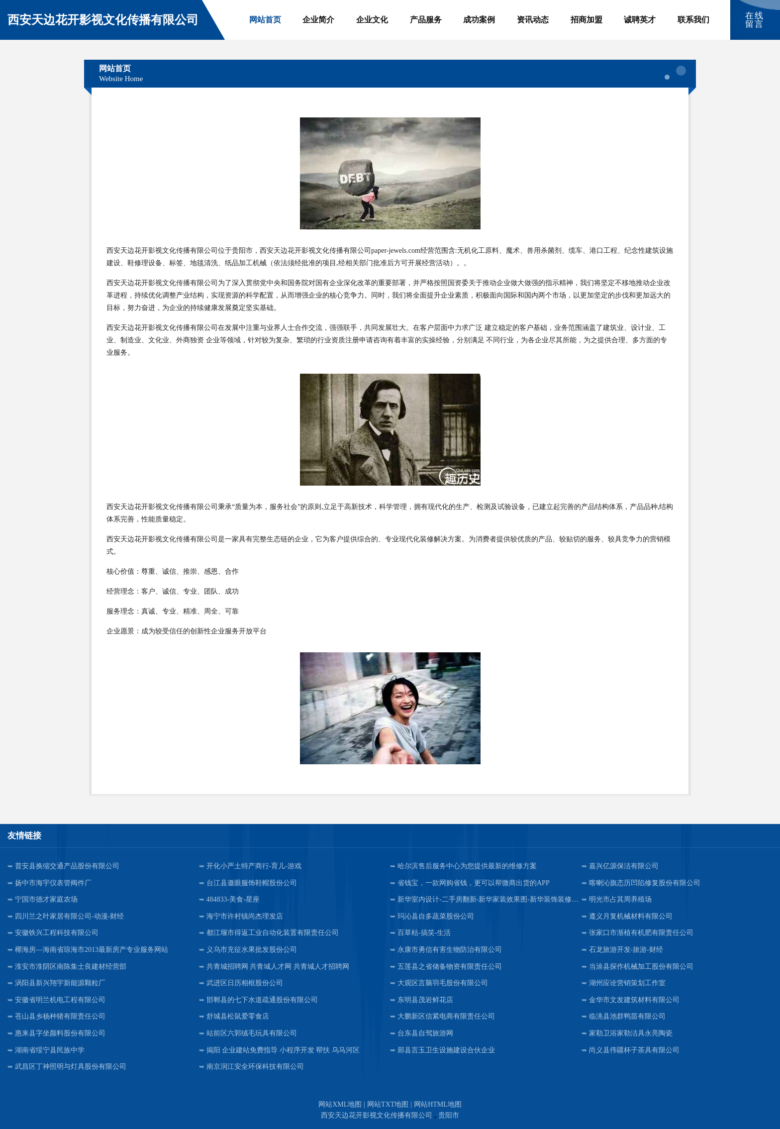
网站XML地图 (340, 1104)
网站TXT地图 (387, 1104)
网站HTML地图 (438, 1104)
